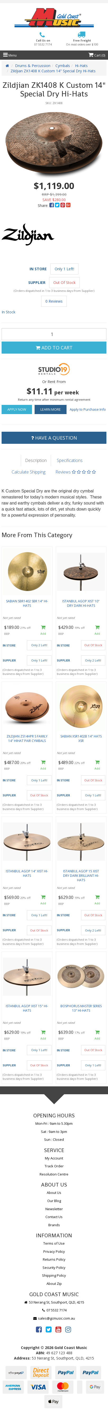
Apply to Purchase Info (88, 409)
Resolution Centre (54, 1174)
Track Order (54, 1166)
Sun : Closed (54, 1139)
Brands (54, 1225)
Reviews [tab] (75, 472)
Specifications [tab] (70, 460)
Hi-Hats (81, 65)
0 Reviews (54, 301)
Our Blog (54, 1200)
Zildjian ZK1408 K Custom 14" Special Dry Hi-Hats (53, 70)
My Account (54, 1158)
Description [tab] (36, 460)
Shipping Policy (54, 1275)
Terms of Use (54, 1243)
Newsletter (54, 1209)
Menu (10, 55)
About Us (54, 1192)
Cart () (96, 55)
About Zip (54, 1283)
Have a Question (54, 438)
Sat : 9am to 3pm (54, 1131)
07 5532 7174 (54, 1310)
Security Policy (54, 1267)
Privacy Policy (54, 1251)
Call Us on (43, 42)
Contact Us (54, 1216)
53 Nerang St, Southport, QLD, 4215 (54, 1302)
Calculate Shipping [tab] (28, 472)
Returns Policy (54, 1259)
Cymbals (62, 65)
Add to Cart (54, 347)
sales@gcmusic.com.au (54, 1318)
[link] (39, 1329)
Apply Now (16, 409)
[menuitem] (52, 205)
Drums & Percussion (32, 65)
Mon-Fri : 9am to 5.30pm (54, 1123)
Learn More (50, 409)
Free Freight (82, 42)
